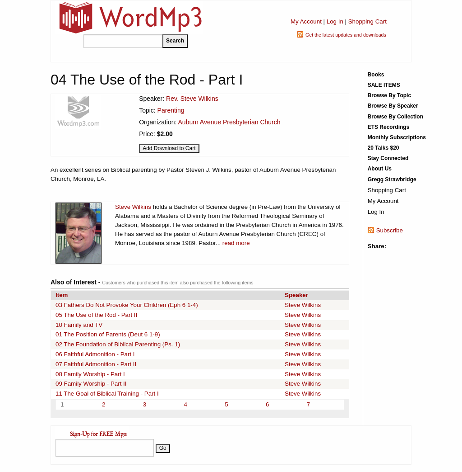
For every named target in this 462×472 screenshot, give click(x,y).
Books (376, 74)
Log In (335, 21)
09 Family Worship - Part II (91, 383)
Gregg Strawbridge (392, 179)
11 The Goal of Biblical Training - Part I (107, 393)
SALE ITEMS (384, 85)
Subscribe (389, 230)
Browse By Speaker (393, 106)
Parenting (171, 110)
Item (61, 295)
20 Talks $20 (383, 148)
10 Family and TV (78, 324)
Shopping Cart (367, 21)
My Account (306, 21)
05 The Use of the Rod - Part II (96, 315)
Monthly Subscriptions (397, 137)
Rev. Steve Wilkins (192, 98)
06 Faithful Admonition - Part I (95, 354)
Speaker (296, 295)
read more (236, 243)
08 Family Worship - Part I (90, 374)
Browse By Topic (389, 95)
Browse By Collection (395, 116)
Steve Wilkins (133, 206)
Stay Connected (388, 158)
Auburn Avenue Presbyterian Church (229, 122)
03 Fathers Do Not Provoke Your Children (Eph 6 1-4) (126, 305)
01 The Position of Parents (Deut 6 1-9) (107, 334)
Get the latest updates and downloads (345, 35)
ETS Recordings (389, 127)
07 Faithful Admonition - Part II (95, 364)
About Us (380, 168)
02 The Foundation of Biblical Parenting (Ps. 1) (117, 344)
